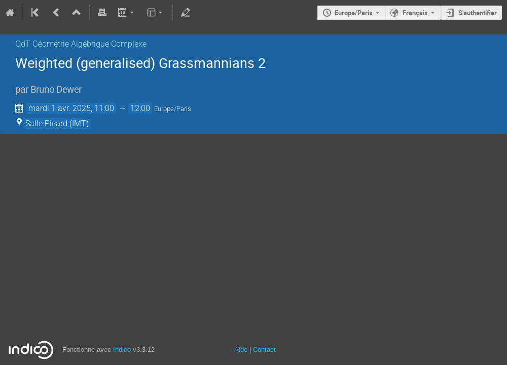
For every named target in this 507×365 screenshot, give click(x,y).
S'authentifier (477, 12)
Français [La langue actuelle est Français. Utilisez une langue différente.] (415, 12)
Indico (122, 349)
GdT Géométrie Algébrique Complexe (81, 44)
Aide (240, 349)
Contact (264, 349)
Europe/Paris (354, 12)
